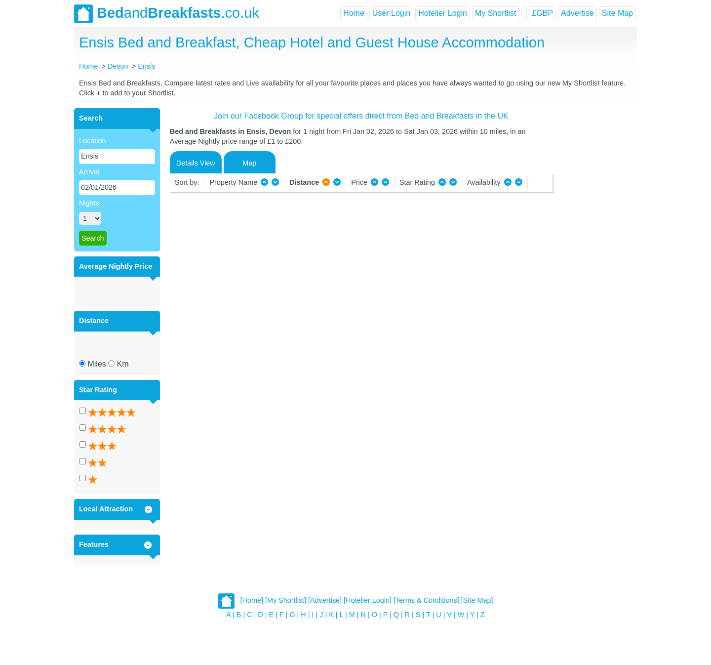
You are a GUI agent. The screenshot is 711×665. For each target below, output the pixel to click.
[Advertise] (325, 600)
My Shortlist (495, 13)
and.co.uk (166, 13)
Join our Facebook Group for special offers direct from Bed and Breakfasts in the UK (361, 116)
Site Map (617, 13)
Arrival (89, 172)
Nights (89, 203)
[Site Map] (477, 600)
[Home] (251, 600)
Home (353, 13)
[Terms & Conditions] (426, 600)
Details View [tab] (195, 163)
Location (92, 141)
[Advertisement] (593, 256)
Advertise (577, 13)
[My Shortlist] (285, 600)
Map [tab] (249, 163)
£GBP (542, 13)
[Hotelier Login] (368, 600)
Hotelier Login (442, 13)
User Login (391, 13)
